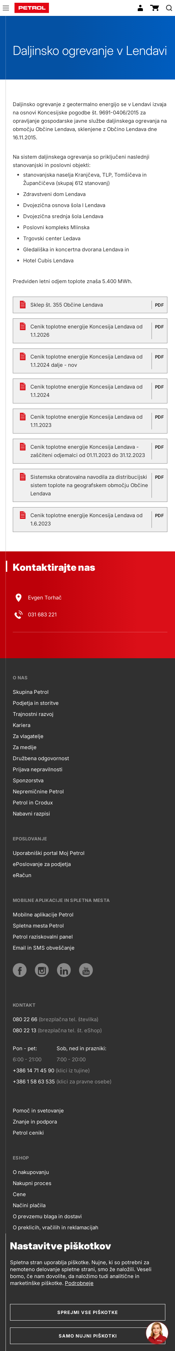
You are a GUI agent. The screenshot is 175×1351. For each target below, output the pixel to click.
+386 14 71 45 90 (33, 1070)
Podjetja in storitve (36, 703)
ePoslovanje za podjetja (42, 864)
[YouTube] (86, 970)
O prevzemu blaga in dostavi (47, 1216)
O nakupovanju (31, 1172)
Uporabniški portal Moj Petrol (49, 853)
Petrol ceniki (28, 1132)
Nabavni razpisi (31, 813)
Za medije (25, 747)
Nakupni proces (32, 1183)
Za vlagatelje (28, 736)
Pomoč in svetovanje (38, 1110)
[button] (6, 9)
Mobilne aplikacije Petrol (43, 914)
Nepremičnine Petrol (38, 791)
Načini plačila (29, 1205)
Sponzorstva (28, 780)
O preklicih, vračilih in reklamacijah (55, 1227)
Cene (19, 1194)
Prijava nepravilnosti (37, 769)
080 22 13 (24, 1030)
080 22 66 (25, 1019)
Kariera (21, 725)
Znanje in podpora (35, 1121)
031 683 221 (42, 614)
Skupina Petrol (31, 692)
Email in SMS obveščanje (44, 947)
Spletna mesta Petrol (38, 925)
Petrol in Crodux (33, 802)
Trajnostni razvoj (33, 714)
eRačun (22, 875)
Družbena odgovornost (41, 758)
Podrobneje (79, 1283)
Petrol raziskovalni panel (43, 936)
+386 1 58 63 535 (34, 1081)
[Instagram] (42, 970)
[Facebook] (20, 970)
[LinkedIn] (64, 970)
